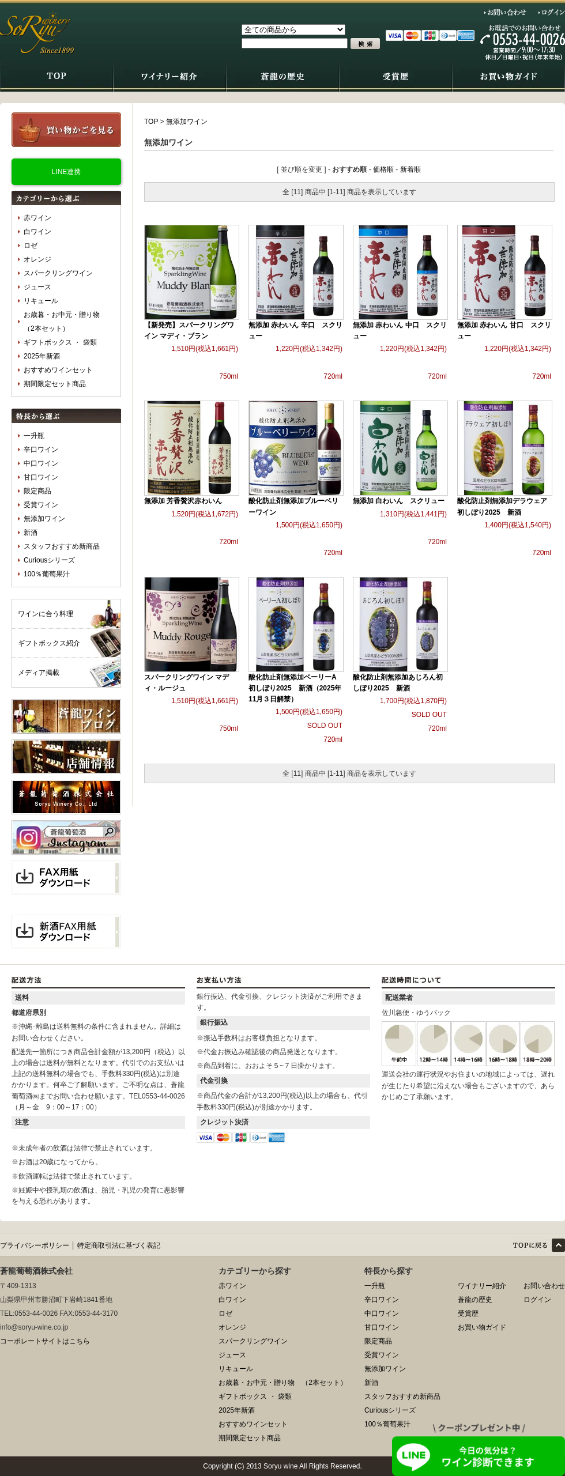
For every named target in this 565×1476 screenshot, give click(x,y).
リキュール (41, 301)
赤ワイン (37, 218)
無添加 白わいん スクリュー (399, 501)
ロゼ (30, 245)
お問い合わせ (505, 12)
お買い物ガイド (482, 1327)
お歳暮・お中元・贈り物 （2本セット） (65, 322)
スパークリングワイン (58, 273)
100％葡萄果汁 (47, 574)
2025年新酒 (42, 356)
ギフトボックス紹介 (49, 643)
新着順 (410, 169)
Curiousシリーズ (49, 560)
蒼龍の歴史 (475, 1300)
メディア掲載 (38, 673)
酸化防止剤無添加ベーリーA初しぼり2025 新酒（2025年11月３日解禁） (294, 688)
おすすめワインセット (58, 370)
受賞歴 (468, 1313)
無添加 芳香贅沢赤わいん (183, 501)
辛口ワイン (41, 450)
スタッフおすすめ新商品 (62, 546)
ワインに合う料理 (45, 614)
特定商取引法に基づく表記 (118, 1245)
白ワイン (37, 232)
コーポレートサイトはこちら (45, 1341)
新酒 (30, 533)
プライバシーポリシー (34, 1245)
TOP (151, 122)
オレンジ (37, 259)
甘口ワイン (41, 477)
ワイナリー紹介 (482, 1286)
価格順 (383, 169)
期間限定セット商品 (55, 384)
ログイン (551, 12)
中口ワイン (41, 463)
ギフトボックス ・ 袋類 (60, 342)
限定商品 (37, 491)
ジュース (37, 287)
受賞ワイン (41, 505)
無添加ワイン (44, 519)
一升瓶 (34, 436)
